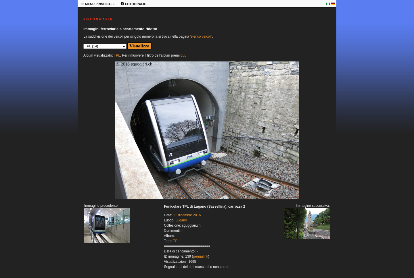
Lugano (181, 220)
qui (183, 55)
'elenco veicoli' (201, 36)
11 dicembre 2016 (187, 215)
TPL (117, 55)
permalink (200, 256)
